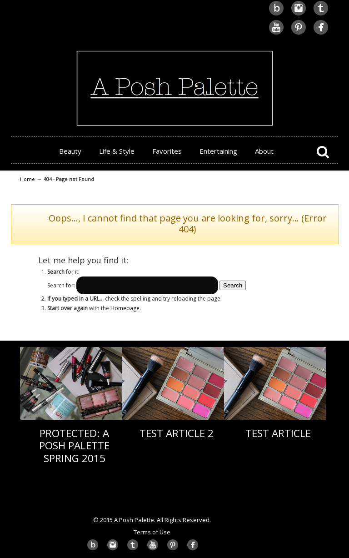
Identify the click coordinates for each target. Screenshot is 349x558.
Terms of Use (152, 532)
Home (27, 179)
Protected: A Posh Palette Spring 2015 (74, 445)
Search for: (61, 285)
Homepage (125, 308)
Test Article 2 (177, 433)
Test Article (278, 433)
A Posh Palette (174, 64)
